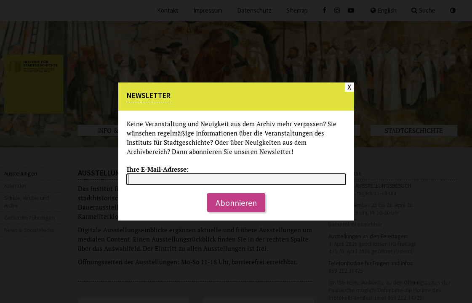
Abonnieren (236, 202)
